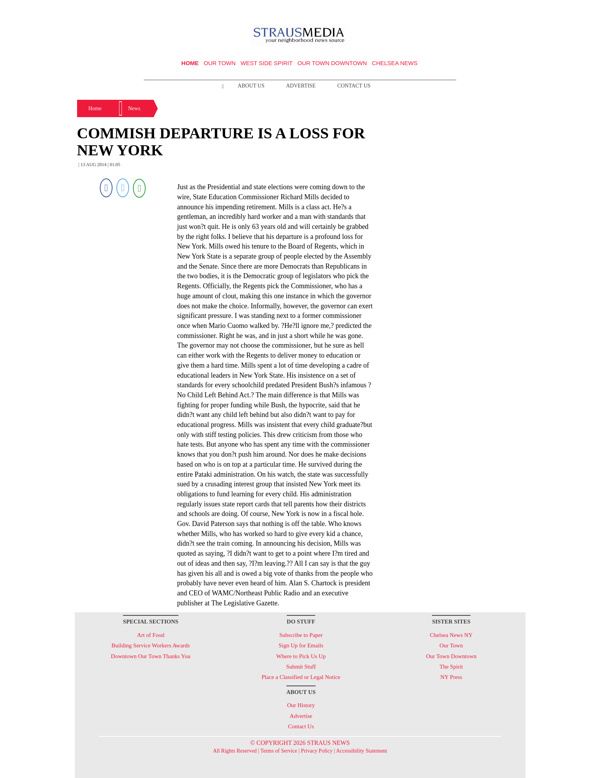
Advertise (301, 86)
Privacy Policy (317, 751)
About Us (251, 86)
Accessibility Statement (361, 751)
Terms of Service (279, 751)
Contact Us (353, 86)
